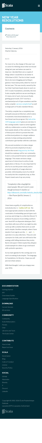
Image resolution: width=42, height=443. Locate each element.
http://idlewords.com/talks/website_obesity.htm (24, 192)
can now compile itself (24, 104)
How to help (6, 344)
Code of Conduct (8, 362)
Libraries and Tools (8, 331)
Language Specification (10, 298)
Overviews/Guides (8, 295)
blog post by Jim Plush (26, 150)
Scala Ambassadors (8, 322)
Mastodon (5, 379)
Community (6, 319)
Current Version (7, 307)
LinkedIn (5, 391)
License (4, 365)
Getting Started (7, 289)
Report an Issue (7, 347)
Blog (3, 359)
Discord (5, 388)
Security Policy (7, 368)
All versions (6, 310)
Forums (4, 325)
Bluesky (4, 382)
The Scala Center (8, 333)
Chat (3, 328)
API (3, 292)
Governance (6, 356)
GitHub (4, 376)
